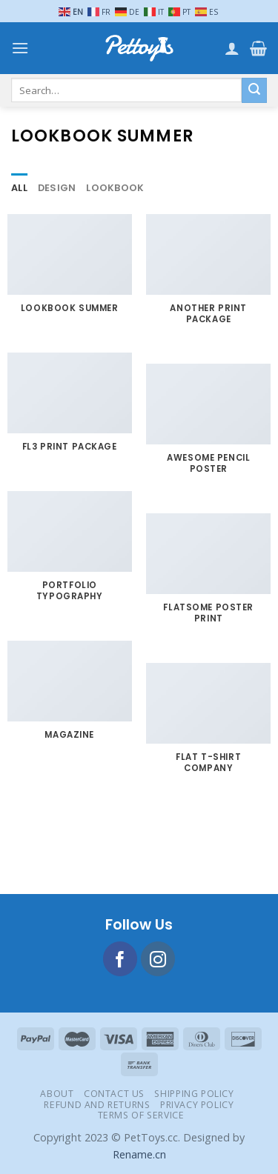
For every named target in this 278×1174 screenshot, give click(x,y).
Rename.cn (139, 1154)
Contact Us (114, 1093)
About (56, 1093)
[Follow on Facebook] (120, 958)
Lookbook (115, 187)
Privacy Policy (197, 1104)
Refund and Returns (97, 1104)
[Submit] (254, 90)
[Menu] (20, 48)
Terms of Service (141, 1115)
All (19, 187)
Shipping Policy (194, 1093)
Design (57, 187)
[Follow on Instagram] (158, 958)
